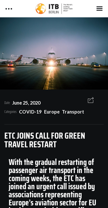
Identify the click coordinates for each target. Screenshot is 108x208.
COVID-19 (30, 111)
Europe (52, 111)
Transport (73, 111)
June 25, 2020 (26, 102)
